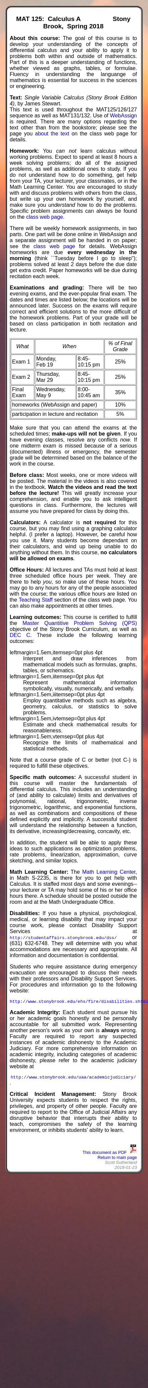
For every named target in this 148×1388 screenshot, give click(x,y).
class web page (44, 217)
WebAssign (123, 115)
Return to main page (117, 1159)
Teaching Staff (36, 600)
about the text (52, 133)
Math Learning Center (108, 872)
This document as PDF (110, 1154)
